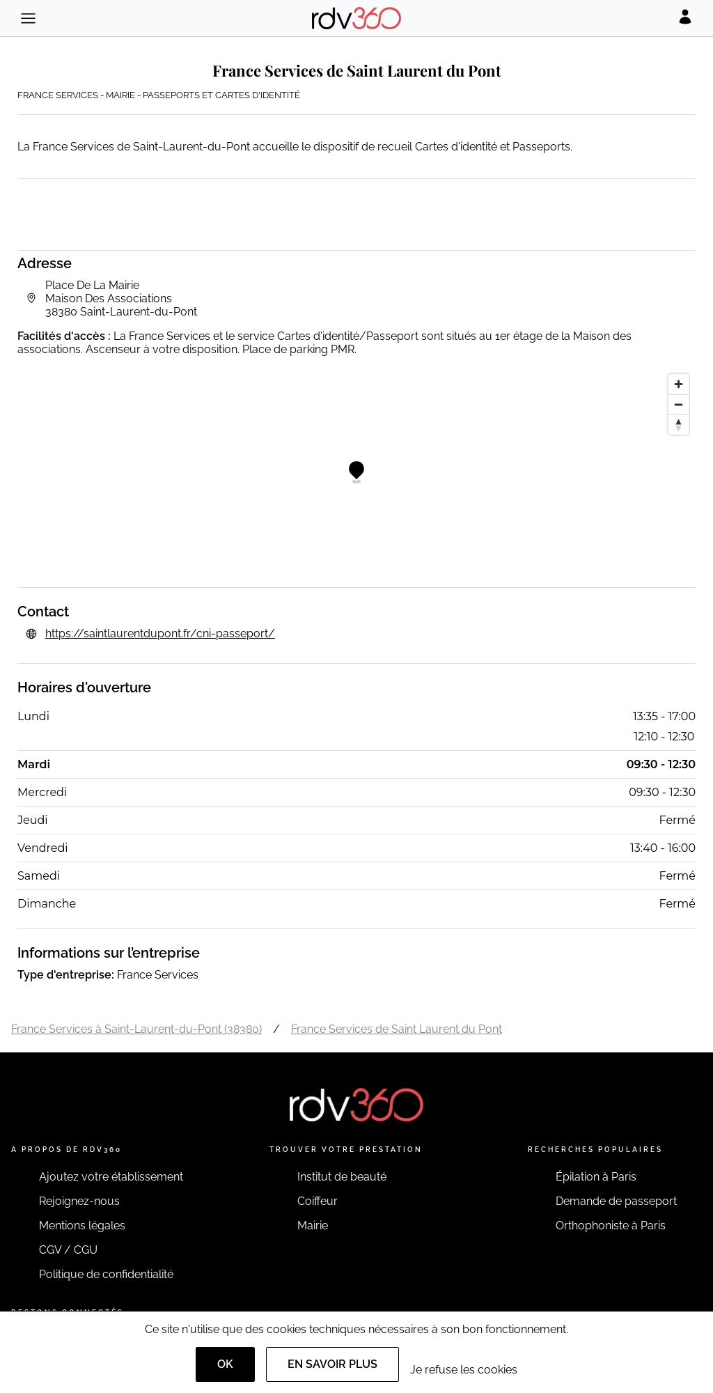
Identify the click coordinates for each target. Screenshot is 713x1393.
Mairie (312, 1225)
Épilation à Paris (596, 1176)
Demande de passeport (616, 1201)
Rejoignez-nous (79, 1201)
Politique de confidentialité (106, 1274)
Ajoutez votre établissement (111, 1176)
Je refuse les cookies (463, 1369)
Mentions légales (82, 1225)
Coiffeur (317, 1201)
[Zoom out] (678, 404)
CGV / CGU (68, 1249)
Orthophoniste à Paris (611, 1225)
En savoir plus (332, 1364)
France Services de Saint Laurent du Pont (396, 1029)
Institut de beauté (341, 1176)
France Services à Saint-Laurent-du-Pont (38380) (136, 1029)
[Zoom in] (678, 384)
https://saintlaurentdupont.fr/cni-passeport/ (160, 633)
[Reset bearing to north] (678, 424)
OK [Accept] (225, 1364)
